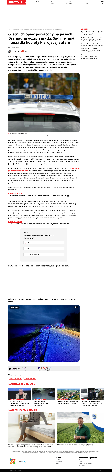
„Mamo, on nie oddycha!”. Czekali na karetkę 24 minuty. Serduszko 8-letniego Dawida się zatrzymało (92, 39)
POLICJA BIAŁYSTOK (30, 378)
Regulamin (81, 459)
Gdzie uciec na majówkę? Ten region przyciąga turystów (68, 402)
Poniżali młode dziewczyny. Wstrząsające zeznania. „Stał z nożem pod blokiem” (90, 50)
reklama (58, 463)
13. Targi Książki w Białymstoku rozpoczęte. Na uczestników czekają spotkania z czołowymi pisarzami (20, 403)
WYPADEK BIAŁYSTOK (15, 378)
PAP (26, 52)
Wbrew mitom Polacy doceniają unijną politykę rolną (75, 445)
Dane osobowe (82, 465)
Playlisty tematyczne (48, 370)
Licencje (81, 461)
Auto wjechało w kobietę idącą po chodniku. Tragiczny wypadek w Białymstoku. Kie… (42, 224)
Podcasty (41, 370)
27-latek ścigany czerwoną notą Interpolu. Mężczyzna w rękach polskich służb (92, 403)
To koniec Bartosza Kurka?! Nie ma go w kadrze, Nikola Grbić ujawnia (92, 44)
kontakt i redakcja (59, 459)
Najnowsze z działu (21, 384)
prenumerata (59, 461)
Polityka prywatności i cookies (85, 463)
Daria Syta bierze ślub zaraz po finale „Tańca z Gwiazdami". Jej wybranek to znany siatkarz (90, 56)
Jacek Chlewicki (16, 52)
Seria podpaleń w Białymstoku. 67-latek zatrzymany (44, 403)
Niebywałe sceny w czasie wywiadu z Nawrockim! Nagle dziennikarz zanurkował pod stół (92, 32)
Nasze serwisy (98, 470)
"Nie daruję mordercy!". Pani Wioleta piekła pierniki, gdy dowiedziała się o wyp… (40, 196)
